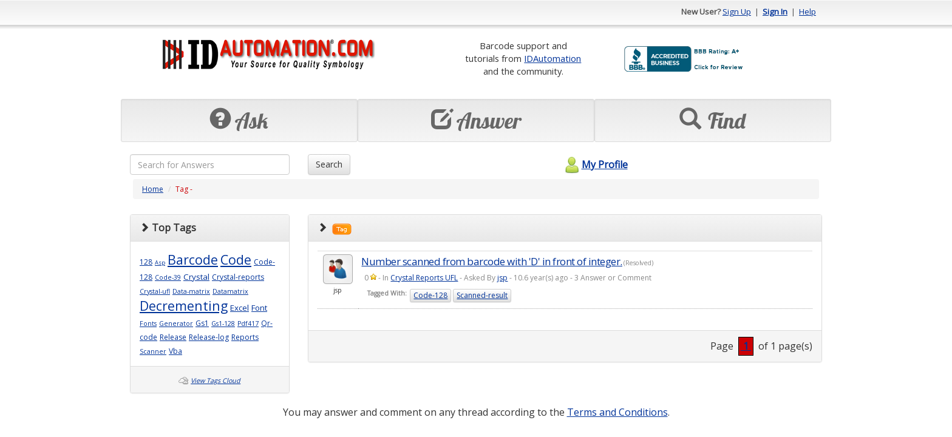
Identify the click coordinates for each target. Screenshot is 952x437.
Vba (175, 351)
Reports (245, 337)
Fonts (148, 323)
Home (152, 189)
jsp (502, 278)
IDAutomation (552, 58)
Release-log (209, 337)
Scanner (153, 351)
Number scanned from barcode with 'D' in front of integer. (491, 261)
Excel (239, 307)
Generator (176, 323)
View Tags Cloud (215, 380)
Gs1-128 (223, 323)
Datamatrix (230, 291)
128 (146, 262)
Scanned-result (482, 295)
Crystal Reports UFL (424, 278)
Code (235, 259)
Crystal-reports (238, 277)
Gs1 (202, 323)
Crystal (196, 276)
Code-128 (430, 295)
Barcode (193, 259)
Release (173, 337)
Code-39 (168, 277)
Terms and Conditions (617, 412)
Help (807, 11)
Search (329, 164)
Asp (160, 262)
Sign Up (736, 11)
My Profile (595, 164)
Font (259, 307)
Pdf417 (248, 323)
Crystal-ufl (155, 291)
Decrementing (184, 305)
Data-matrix (191, 291)
